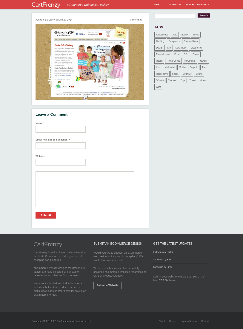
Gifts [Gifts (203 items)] (186, 54)
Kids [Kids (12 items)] (158, 67)
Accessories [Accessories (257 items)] (162, 34)
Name (40, 123)
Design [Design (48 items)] (159, 47)
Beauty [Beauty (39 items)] (184, 34)
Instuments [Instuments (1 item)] (189, 61)
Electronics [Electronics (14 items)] (196, 47)
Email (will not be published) (53, 139)
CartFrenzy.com (65, 321)
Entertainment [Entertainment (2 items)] (163, 54)
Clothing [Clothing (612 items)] (160, 41)
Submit (172, 321)
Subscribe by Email (162, 267)
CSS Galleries (167, 280)
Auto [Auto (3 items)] (175, 34)
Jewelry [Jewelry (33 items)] (203, 61)
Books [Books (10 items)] (196, 34)
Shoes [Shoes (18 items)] (175, 74)
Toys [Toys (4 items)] (183, 80)
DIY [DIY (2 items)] (169, 47)
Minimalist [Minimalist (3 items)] (170, 67)
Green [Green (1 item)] (196, 54)
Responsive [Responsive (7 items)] (162, 74)
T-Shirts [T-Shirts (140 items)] (160, 80)
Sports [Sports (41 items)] (199, 74)
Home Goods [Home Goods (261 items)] (173, 61)
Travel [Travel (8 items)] (192, 80)
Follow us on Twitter (163, 252)
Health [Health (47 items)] (159, 61)
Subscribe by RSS (162, 259)
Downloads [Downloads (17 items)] (180, 47)
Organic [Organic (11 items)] (194, 67)
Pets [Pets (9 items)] (204, 67)
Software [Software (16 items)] (187, 74)
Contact (205, 321)
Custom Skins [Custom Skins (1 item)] (191, 41)
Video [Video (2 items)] (202, 80)
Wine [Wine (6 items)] (158, 87)
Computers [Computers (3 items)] (174, 41)
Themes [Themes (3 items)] (172, 80)
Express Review (189, 321)
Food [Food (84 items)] (176, 54)
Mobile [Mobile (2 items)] (182, 67)
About (162, 321)
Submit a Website (107, 285)
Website (40, 156)
